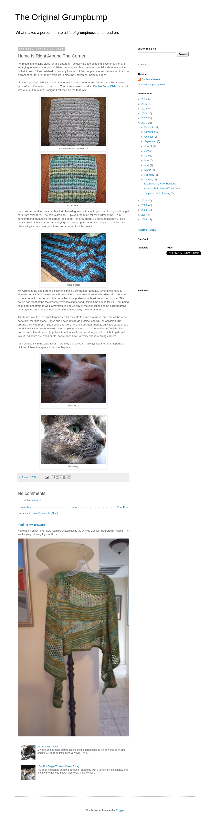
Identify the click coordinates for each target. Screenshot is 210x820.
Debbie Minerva (151, 79)
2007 (144, 214)
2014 (144, 108)
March (148, 170)
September (150, 141)
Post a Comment (32, 500)
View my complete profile (151, 84)
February (149, 174)
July (146, 151)
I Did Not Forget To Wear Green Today (58, 766)
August (148, 146)
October (149, 136)
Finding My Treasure (31, 524)
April (147, 165)
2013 (144, 113)
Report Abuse (147, 229)
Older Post (122, 507)
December (150, 127)
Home (74, 507)
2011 (144, 122)
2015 (144, 104)
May (147, 160)
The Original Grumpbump (61, 17)
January (149, 179)
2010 (144, 200)
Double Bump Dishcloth (107, 86)
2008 (144, 210)
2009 (144, 205)
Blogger (119, 810)
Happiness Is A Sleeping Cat (159, 193)
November (150, 131)
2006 (144, 219)
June (147, 155)
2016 (144, 99)
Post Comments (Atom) (45, 513)
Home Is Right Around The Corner (162, 188)
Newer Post (25, 507)
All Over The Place (48, 746)
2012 (144, 118)
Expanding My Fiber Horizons (160, 183)
